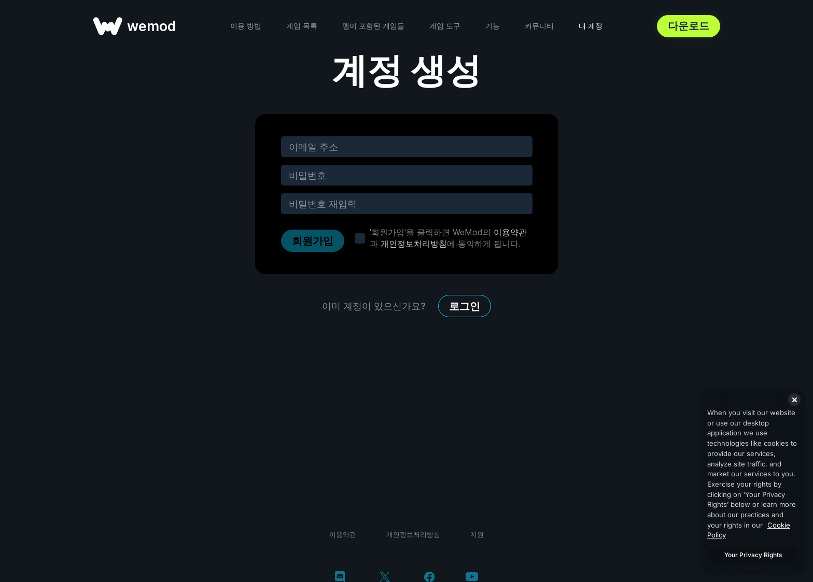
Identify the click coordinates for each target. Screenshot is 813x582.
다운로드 (688, 26)
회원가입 (312, 241)
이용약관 (510, 232)
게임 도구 (444, 25)
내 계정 (590, 25)
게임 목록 (301, 25)
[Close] (794, 399)
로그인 (464, 306)
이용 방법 (245, 25)
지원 (477, 534)
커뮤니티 (539, 25)
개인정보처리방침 (414, 243)
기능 (492, 25)
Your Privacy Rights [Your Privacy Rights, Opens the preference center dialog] (753, 555)
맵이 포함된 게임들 (373, 25)
